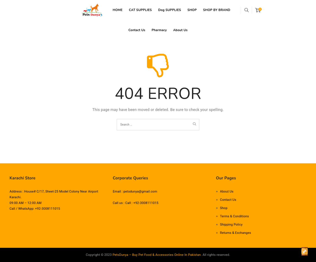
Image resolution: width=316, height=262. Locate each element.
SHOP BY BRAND (125, 30)
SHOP (198, 10)
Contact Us (153, 30)
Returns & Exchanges (235, 233)
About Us (197, 30)
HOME (124, 10)
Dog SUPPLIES (175, 10)
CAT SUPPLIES (146, 10)
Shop (223, 208)
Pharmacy (176, 30)
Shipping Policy (231, 224)
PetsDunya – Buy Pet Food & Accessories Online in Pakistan (157, 255)
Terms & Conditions (234, 216)
